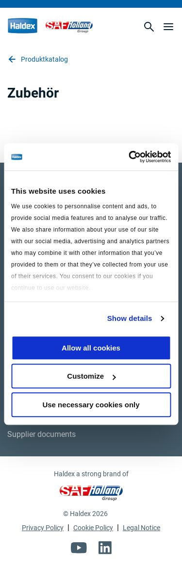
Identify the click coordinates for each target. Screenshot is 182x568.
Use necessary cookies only (90, 405)
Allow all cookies (91, 348)
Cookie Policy (93, 528)
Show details (129, 318)
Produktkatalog (37, 59)
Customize (91, 376)
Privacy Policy (43, 528)
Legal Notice (141, 528)
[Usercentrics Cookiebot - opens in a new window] (129, 156)
